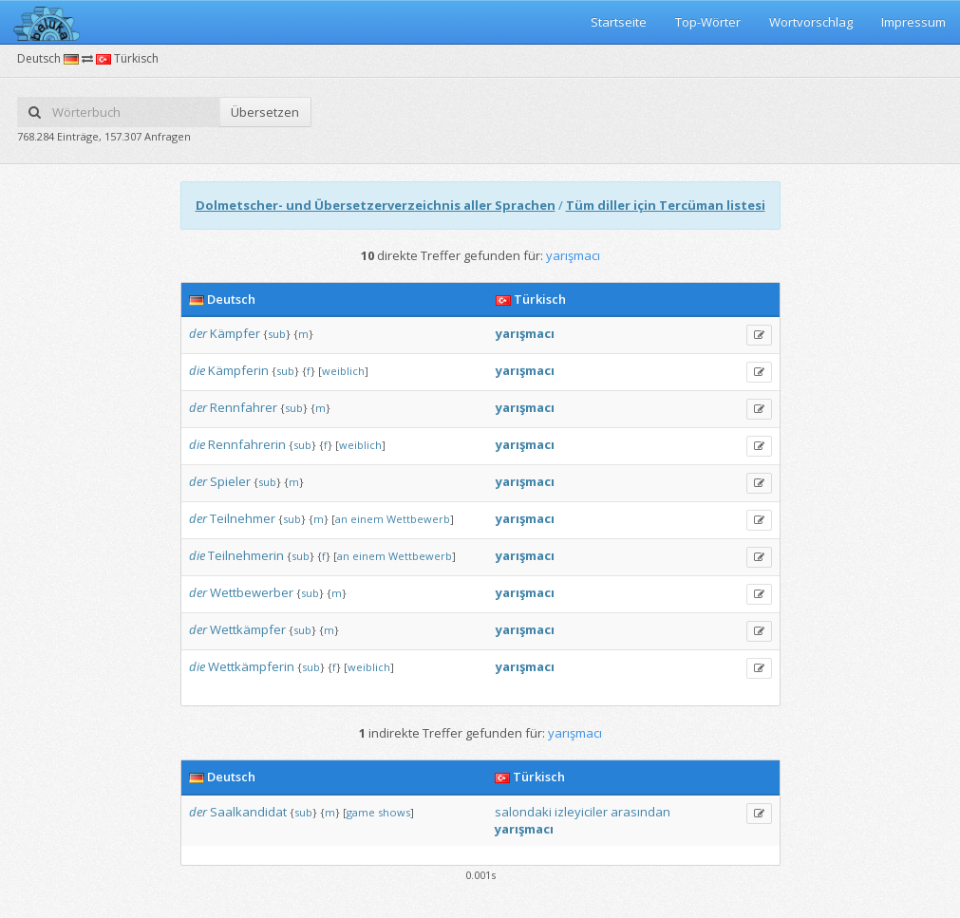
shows (394, 812)
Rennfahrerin (247, 444)
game (361, 812)
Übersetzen (265, 112)
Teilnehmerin (246, 555)
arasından (640, 811)
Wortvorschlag (811, 21)
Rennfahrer (243, 407)
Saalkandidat (248, 811)
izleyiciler (581, 811)
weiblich (343, 371)
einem (367, 519)
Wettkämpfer (248, 629)
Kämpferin (238, 370)
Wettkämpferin (251, 666)
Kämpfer (235, 333)
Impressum (913, 21)
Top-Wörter (708, 21)
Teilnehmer (242, 518)
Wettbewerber (251, 592)
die (197, 370)
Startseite (619, 21)
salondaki (523, 811)
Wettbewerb (418, 519)
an (341, 519)
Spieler (230, 481)
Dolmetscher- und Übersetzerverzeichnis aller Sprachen (375, 205)
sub (277, 334)
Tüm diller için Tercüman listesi (665, 205)
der (198, 333)
